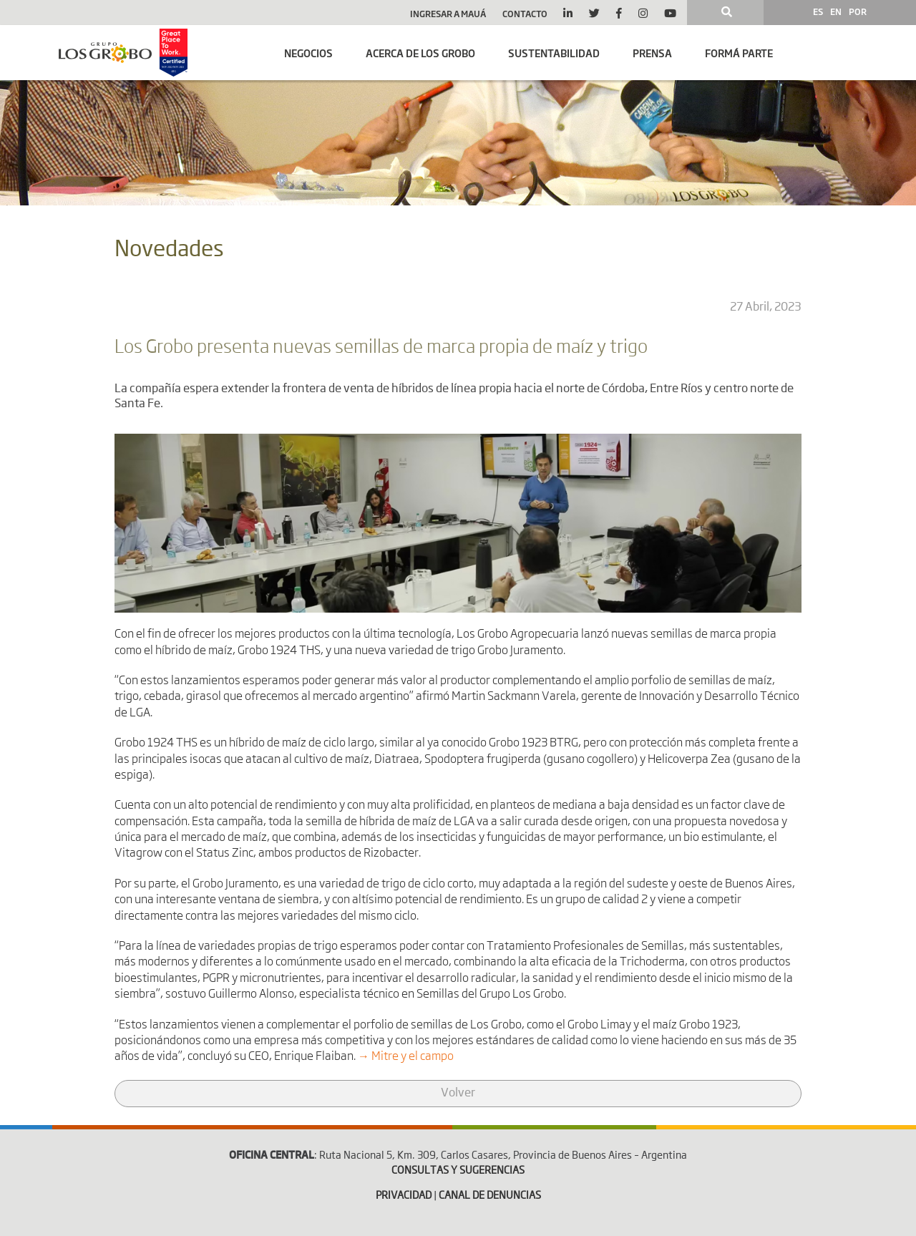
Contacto (524, 13)
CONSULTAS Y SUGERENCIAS (458, 1171)
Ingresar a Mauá (448, 13)
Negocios (308, 52)
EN (836, 11)
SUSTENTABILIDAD (554, 52)
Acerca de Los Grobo (420, 52)
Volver (458, 1093)
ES (818, 11)
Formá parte (739, 52)
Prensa (652, 52)
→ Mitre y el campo (406, 1057)
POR (858, 11)
